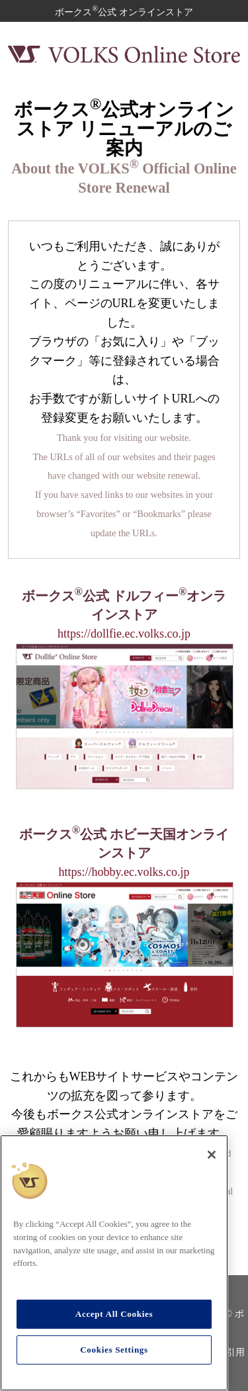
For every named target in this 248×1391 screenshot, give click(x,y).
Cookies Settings (114, 1350)
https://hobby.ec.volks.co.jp (124, 872)
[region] (114, 1263)
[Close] (211, 1154)
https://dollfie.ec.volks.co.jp (124, 633)
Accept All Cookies (114, 1314)
